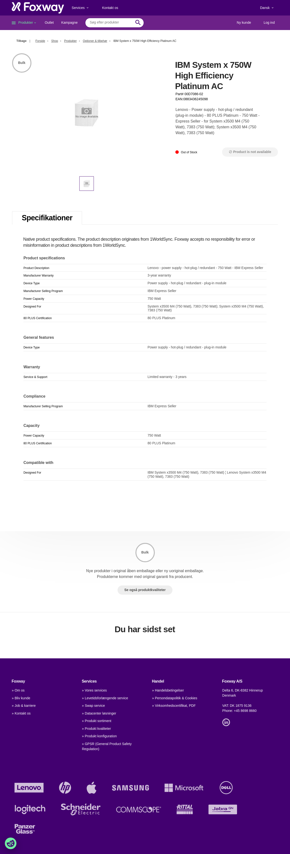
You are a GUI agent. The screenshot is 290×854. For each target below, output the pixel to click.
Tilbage (21, 41)
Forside (40, 41)
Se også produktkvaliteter (145, 590)
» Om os (18, 690)
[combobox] (111, 22)
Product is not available (250, 152)
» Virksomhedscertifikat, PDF (174, 706)
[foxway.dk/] (38, 8)
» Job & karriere (24, 706)
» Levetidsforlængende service (105, 698)
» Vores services (94, 690)
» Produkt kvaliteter (96, 729)
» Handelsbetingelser (168, 690)
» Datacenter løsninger (99, 713)
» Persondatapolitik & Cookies (174, 698)
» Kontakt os (21, 713)
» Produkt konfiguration (99, 736)
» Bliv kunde (21, 698)
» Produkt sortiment (96, 721)
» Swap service (93, 706)
